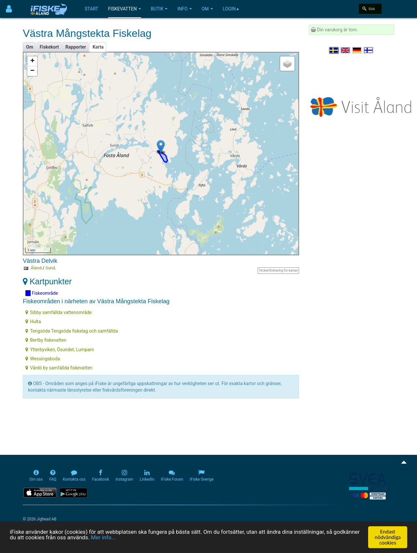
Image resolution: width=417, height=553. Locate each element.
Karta (98, 47)
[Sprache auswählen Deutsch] (357, 50)
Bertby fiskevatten (45, 340)
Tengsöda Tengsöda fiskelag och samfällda (71, 331)
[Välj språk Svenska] (334, 50)
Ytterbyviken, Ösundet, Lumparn (59, 349)
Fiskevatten (124, 8)
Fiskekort (49, 47)
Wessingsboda (42, 358)
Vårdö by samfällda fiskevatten (58, 367)
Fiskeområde (41, 293)
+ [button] (32, 61)
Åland (36, 267)
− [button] (32, 71)
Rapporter (75, 47)
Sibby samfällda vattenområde (58, 312)
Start (91, 8)
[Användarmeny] (9, 9)
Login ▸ (231, 8)
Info (184, 8)
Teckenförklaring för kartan (278, 270)
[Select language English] (346, 50)
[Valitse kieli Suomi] (369, 50)
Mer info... (103, 537)
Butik (159, 8)
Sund (50, 267)
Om (207, 8)
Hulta (33, 321)
